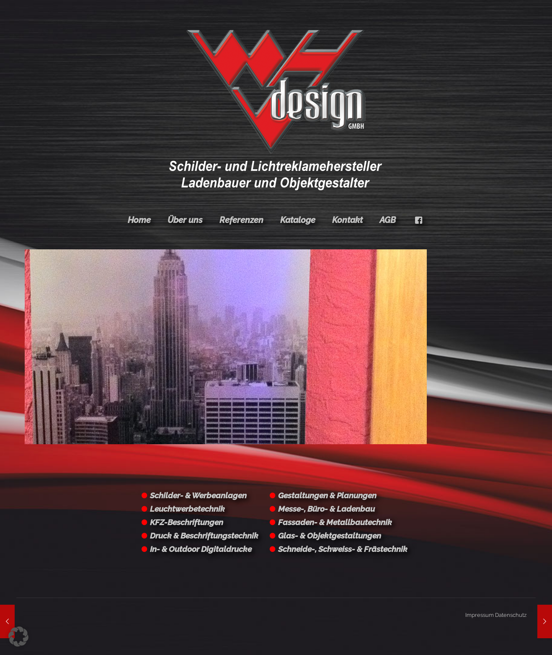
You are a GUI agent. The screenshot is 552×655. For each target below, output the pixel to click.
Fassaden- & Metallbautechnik (335, 522)
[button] (18, 636)
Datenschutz (510, 615)
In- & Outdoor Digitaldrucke (201, 549)
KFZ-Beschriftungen (186, 522)
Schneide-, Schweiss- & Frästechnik (343, 549)
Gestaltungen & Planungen (327, 495)
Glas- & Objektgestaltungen (329, 535)
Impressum (479, 615)
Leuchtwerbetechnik (187, 508)
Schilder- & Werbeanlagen (198, 495)
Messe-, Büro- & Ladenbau (326, 508)
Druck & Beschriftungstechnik (204, 535)
